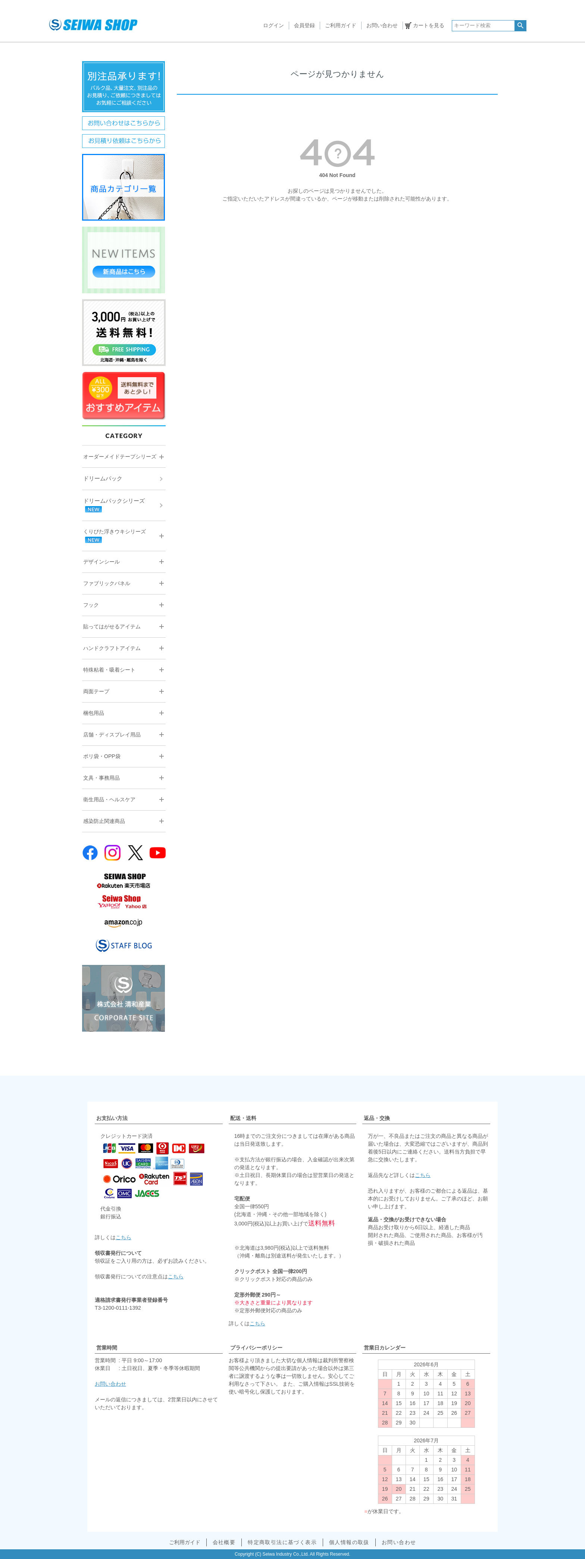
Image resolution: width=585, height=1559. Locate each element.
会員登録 (304, 25)
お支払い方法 (112, 1118)
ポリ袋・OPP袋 (102, 756)
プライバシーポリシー (256, 1348)
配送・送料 (243, 1118)
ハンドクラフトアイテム (112, 648)
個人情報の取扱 (349, 1542)
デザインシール (101, 562)
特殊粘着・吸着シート (109, 670)
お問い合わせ (382, 25)
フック (91, 605)
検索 (520, 25)
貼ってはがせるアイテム (112, 626)
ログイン (273, 25)
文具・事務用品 (101, 778)
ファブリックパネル (106, 583)
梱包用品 (93, 713)
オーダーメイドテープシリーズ (119, 457)
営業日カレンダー (385, 1348)
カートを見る (428, 25)
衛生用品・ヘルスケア (109, 799)
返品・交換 (377, 1118)
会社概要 (224, 1542)
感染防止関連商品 (104, 821)
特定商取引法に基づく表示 (282, 1542)
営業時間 (106, 1348)
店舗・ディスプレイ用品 (112, 735)
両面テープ (96, 691)
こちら (123, 1237)
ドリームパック (102, 478)
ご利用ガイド (340, 25)
